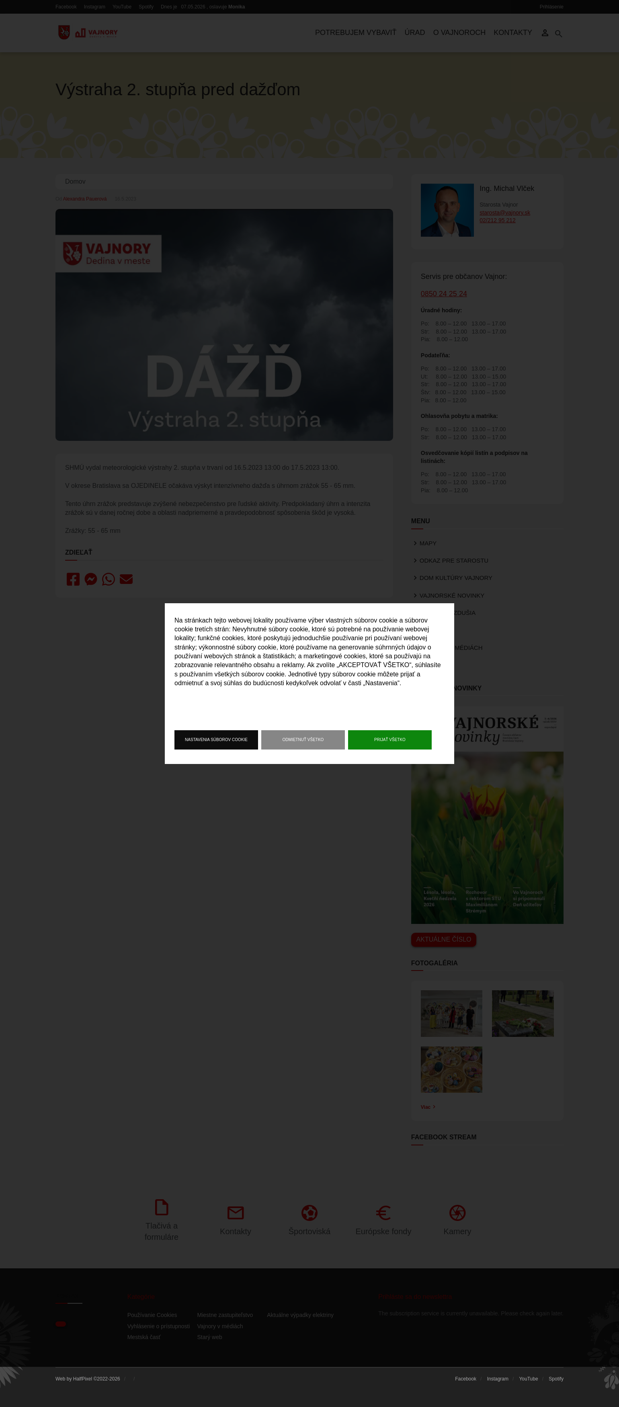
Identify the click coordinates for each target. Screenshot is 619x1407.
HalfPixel (82, 1379)
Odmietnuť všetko (303, 739)
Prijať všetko (390, 739)
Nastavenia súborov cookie (216, 739)
